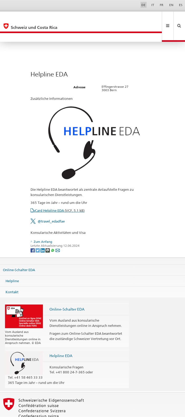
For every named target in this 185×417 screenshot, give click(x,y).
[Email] (58, 232)
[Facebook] (33, 232)
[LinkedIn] (43, 232)
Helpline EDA (60, 338)
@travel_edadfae (51, 204)
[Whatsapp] (53, 232)
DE (143, 5)
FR (161, 5)
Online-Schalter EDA (19, 252)
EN (171, 5)
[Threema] (48, 232)
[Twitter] (38, 232)
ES (180, 5)
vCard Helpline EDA (58, 193)
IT (152, 5)
